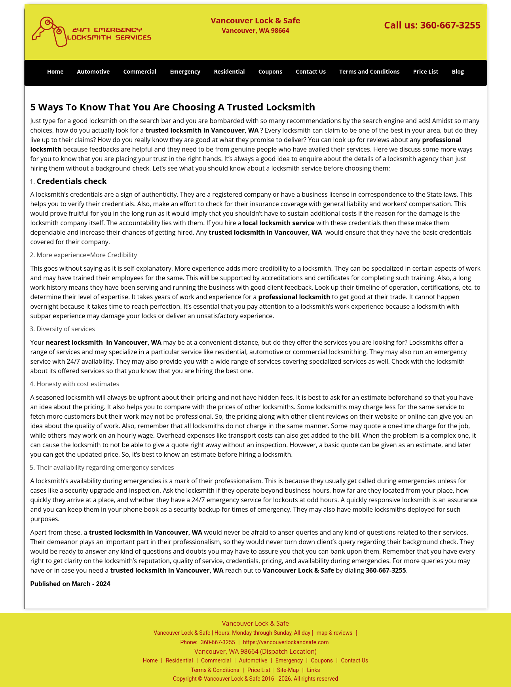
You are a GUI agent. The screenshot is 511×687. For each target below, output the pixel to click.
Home (55, 71)
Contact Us (311, 71)
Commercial (139, 71)
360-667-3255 (450, 24)
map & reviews (335, 633)
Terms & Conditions (215, 670)
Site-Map (288, 670)
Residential (229, 71)
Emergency (185, 71)
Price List (426, 71)
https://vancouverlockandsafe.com (286, 642)
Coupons (270, 71)
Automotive (93, 71)
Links (313, 670)
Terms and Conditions (369, 71)
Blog (458, 71)
